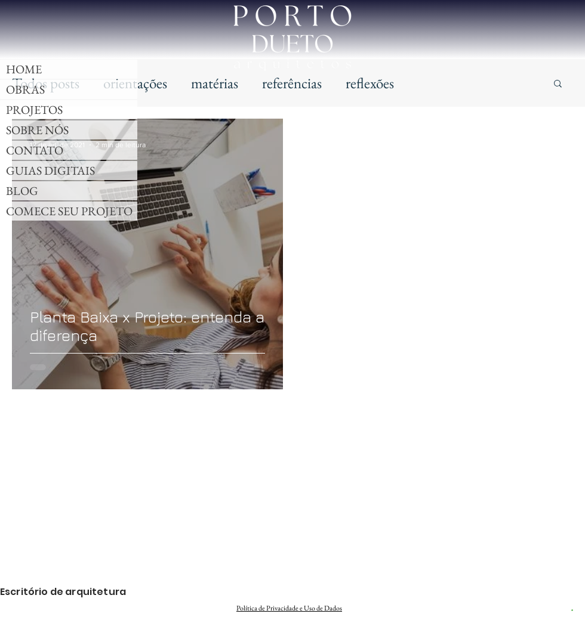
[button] (558, 84)
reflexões (370, 82)
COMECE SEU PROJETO (69, 211)
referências (292, 82)
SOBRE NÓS (37, 130)
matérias (214, 82)
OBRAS (25, 89)
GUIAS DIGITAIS (50, 170)
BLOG (22, 191)
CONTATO (34, 150)
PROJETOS (34, 109)
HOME (24, 69)
